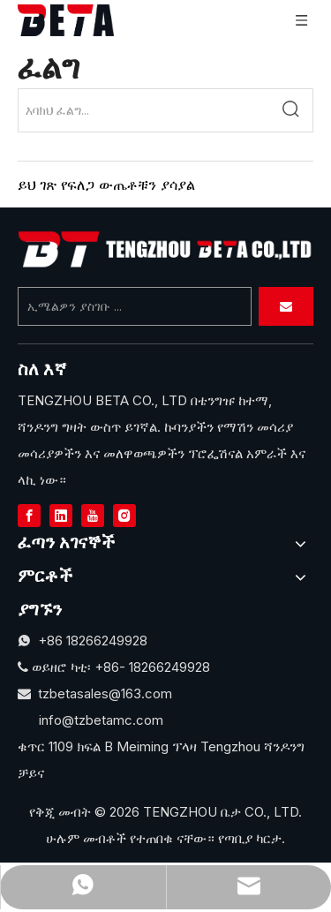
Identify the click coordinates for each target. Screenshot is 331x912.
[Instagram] (124, 514)
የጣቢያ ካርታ (250, 838)
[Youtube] (92, 514)
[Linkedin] (60, 514)
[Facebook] (29, 514)
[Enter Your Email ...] (135, 306)
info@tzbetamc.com (101, 720)
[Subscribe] (286, 306)
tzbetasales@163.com (105, 693)
